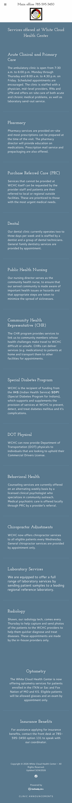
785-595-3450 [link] (44, 4)
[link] (36, 14)
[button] (8, 4)
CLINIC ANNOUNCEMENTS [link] (36, 796)
